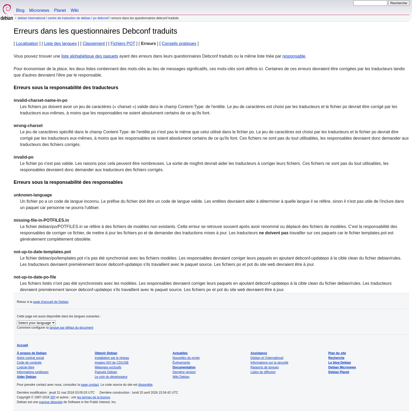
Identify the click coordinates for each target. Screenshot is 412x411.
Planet (60, 10)
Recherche (336, 358)
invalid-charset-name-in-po (40, 100)
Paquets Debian (106, 372)
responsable (293, 56)
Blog (20, 10)
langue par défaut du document (71, 327)
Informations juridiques (33, 372)
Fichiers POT (123, 43)
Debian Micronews (342, 367)
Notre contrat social (30, 358)
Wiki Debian (181, 377)
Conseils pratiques (179, 43)
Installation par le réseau (112, 358)
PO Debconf (101, 18)
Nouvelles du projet (186, 358)
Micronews (39, 10)
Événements (181, 362)
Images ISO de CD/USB (111, 362)
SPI (52, 397)
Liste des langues (60, 43)
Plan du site (337, 353)
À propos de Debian (32, 353)
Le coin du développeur (111, 377)
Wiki (75, 10)
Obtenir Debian (106, 353)
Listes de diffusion (263, 372)
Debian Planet (338, 372)
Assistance (258, 353)
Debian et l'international (266, 358)
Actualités (180, 353)
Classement (94, 43)
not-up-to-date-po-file (35, 277)
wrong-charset (28, 125)
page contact (90, 385)
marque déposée (51, 402)
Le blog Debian (339, 362)
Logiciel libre (25, 367)
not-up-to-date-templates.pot (42, 252)
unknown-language (33, 195)
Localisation (27, 43)
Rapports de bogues (264, 367)
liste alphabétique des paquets (89, 56)
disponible (145, 385)
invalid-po (24, 157)
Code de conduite (29, 362)
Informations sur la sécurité (269, 362)
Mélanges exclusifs (108, 367)
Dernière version (184, 372)
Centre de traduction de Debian (69, 18)
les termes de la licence (93, 397)
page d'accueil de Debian (50, 302)
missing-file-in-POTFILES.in (41, 220)
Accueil (22, 345)
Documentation (184, 367)
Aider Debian (26, 377)
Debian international (31, 18)
